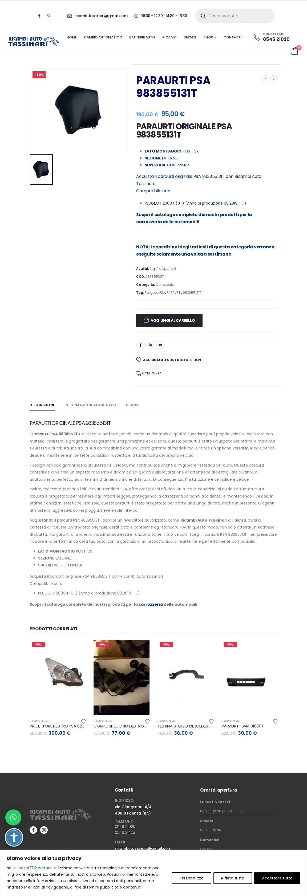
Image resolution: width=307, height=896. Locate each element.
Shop (208, 37)
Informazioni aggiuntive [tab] (90, 405)
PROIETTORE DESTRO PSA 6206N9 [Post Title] (60, 726)
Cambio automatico (103, 37)
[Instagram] (48, 16)
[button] (13, 817)
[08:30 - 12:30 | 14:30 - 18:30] (160, 16)
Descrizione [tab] (42, 405)
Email (160, 345)
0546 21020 (125, 826)
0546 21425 (125, 832)
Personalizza (191, 878)
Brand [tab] (132, 405)
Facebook (140, 345)
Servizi (190, 37)
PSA (162, 292)
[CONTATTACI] (271, 37)
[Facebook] (39, 16)
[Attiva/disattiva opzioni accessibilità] (14, 837)
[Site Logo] (34, 41)
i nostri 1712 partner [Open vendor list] (34, 868)
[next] (273, 79)
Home (72, 37)
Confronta (151, 373)
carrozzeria (149, 222)
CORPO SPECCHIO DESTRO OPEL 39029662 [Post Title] (133, 726)
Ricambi (169, 37)
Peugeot (151, 292)
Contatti (232, 37)
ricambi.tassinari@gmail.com (143, 848)
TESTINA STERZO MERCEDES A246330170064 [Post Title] (198, 726)
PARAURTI (174, 292)
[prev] (265, 79)
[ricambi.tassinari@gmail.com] (97, 16)
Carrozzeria (165, 284)
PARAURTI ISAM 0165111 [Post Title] (242, 726)
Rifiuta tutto (232, 878)
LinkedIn (150, 345)
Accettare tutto (277, 878)
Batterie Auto (142, 37)
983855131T (192, 292)
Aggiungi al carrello (173, 320)
